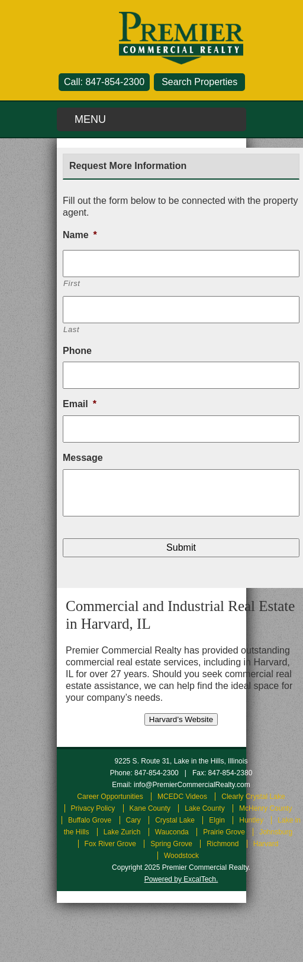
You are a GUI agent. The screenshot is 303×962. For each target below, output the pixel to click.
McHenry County (265, 808)
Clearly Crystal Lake (253, 796)
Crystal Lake (175, 820)
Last (71, 329)
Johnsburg (275, 832)
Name (80, 235)
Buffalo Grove (89, 820)
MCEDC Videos (182, 796)
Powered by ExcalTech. (181, 879)
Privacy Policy (93, 808)
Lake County (204, 808)
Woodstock (181, 856)
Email (79, 404)
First (71, 283)
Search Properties (199, 82)
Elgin (217, 820)
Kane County (150, 808)
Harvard (266, 844)
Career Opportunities (110, 796)
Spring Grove (171, 844)
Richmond (222, 844)
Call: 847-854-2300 (104, 82)
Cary (133, 820)
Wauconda (172, 832)
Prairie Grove (224, 832)
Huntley (251, 820)
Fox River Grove (110, 844)
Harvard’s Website (181, 719)
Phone (77, 351)
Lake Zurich (122, 832)
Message (83, 458)
